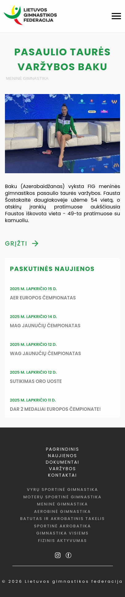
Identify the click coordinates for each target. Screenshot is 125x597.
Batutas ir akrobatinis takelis (62, 519)
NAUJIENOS (62, 456)
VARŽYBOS (62, 469)
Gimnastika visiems (62, 533)
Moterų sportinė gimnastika (62, 497)
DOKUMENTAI (62, 462)
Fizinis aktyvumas (62, 540)
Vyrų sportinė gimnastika (62, 489)
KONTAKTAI (62, 475)
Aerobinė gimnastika (62, 511)
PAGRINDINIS (62, 449)
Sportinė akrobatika (62, 526)
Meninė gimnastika (27, 78)
